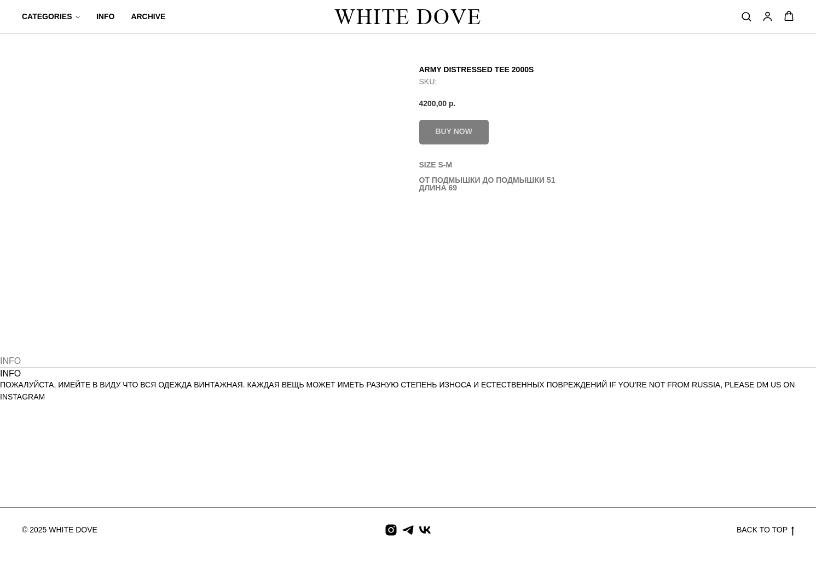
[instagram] (391, 530)
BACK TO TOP (765, 530)
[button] (746, 16)
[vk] (425, 530)
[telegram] (408, 530)
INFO (105, 16)
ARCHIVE (148, 16)
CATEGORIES (47, 16)
